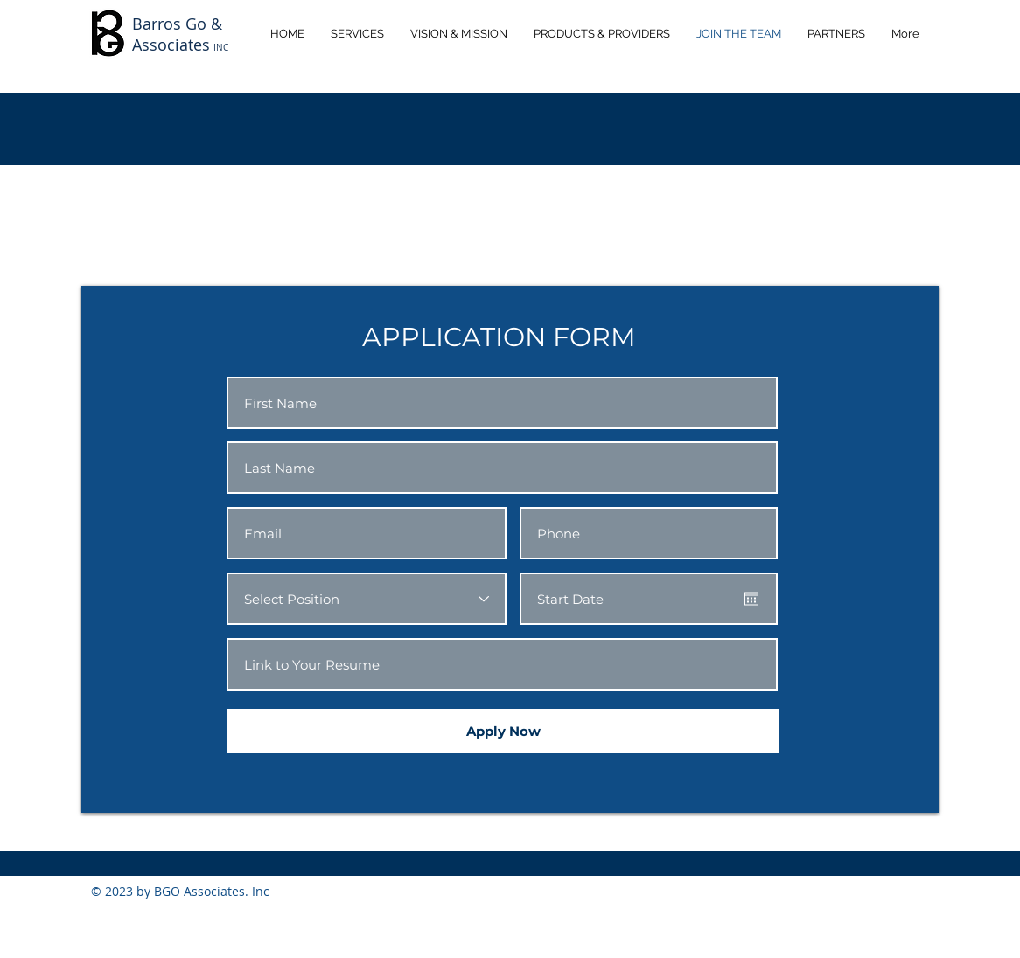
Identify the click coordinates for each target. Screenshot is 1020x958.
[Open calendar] (751, 599)
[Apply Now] (503, 731)
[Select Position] (367, 599)
